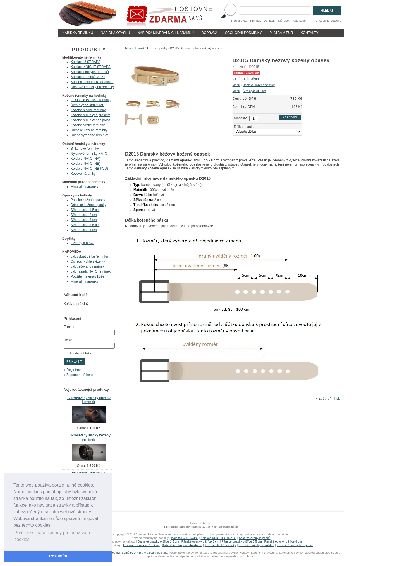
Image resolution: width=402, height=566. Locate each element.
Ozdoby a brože (82, 243)
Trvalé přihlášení (82, 353)
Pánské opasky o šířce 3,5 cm (242, 541)
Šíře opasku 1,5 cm (85, 210)
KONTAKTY (310, 33)
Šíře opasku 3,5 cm (85, 225)
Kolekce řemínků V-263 (88, 77)
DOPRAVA (209, 33)
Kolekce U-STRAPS (85, 62)
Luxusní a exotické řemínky (91, 100)
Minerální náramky (84, 187)
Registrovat (239, 20)
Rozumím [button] (58, 556)
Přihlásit (74, 361)
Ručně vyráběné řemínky (89, 135)
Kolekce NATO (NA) (85, 159)
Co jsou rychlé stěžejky (88, 261)
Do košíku (290, 117)
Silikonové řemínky (85, 148)
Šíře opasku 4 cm (84, 230)
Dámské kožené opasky (151, 48)
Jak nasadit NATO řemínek (91, 271)
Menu (129, 48)
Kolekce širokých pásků (255, 538)
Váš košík (299, 20)
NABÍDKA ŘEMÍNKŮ (77, 33)
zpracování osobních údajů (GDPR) (117, 552)
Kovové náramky (83, 174)
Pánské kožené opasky (88, 200)
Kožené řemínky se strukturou (182, 545)
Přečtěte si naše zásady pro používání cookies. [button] (52, 536)
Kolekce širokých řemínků (90, 72)
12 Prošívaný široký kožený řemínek (89, 400)
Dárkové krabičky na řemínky (92, 87)
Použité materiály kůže (87, 276)
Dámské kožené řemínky (89, 130)
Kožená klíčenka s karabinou (92, 82)
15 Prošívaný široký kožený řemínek (89, 437)
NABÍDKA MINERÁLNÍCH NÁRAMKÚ (166, 33)
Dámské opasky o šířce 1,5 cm (158, 541)
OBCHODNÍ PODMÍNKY (243, 33)
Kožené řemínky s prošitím (90, 115)
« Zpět (321, 398)
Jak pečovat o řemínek (87, 266)
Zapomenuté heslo (80, 375)
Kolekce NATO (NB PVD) (89, 169)
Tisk (337, 398)
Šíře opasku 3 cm (84, 220)
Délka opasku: (244, 126)
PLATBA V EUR (281, 33)
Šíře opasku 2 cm (254, 91)
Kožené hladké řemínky (88, 110)
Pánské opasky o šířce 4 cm (283, 541)
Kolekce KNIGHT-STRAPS (91, 67)
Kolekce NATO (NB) (85, 164)
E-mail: (69, 327)
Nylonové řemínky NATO (89, 154)
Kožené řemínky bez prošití (91, 120)
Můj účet (284, 20)
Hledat (327, 11)
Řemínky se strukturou (87, 105)
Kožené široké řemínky (88, 125)
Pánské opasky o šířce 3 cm (200, 541)
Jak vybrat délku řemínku (89, 256)
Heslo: (68, 340)
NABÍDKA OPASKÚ (115, 33)
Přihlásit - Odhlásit (262, 20)
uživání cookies (157, 552)
